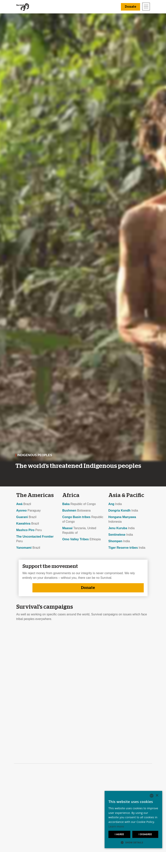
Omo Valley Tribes (75, 539)
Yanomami (24, 547)
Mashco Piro (25, 530)
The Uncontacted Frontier (35, 536)
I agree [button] (119, 834)
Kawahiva (23, 523)
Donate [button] (130, 6)
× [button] (156, 795)
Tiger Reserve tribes (123, 547)
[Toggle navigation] (146, 6)
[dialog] (133, 819)
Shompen (115, 541)
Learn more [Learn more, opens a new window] (116, 826)
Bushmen (69, 510)
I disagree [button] (145, 834)
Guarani (22, 517)
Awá (19, 504)
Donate (88, 588)
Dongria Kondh (119, 510)
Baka (66, 504)
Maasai (67, 528)
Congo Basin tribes (76, 517)
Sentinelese (117, 534)
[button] (133, 842)
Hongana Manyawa (122, 517)
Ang (111, 504)
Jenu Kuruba (117, 528)
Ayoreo (21, 510)
